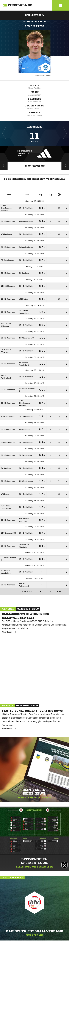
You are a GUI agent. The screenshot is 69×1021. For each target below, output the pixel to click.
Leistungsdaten (34, 166)
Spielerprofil (34, 15)
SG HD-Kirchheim (34, 22)
